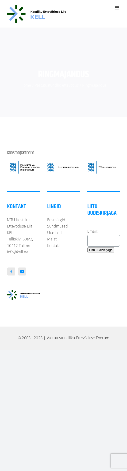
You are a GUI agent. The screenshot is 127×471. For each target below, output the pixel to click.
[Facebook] (11, 271)
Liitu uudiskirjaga (100, 250)
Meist (52, 239)
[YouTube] (22, 271)
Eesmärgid (56, 219)
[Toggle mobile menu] (117, 7)
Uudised (54, 232)
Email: (92, 231)
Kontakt (53, 245)
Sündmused (57, 226)
